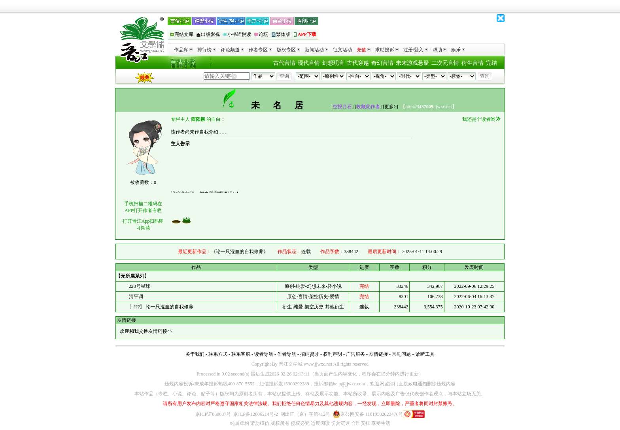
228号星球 (139, 286)
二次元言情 (445, 63)
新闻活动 (316, 50)
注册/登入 (415, 50)
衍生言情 (472, 63)
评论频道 (232, 50)
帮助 (439, 50)
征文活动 (342, 50)
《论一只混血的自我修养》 (239, 251)
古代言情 (284, 63)
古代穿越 (358, 63)
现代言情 (309, 63)
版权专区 (288, 50)
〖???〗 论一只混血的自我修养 (161, 307)
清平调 (136, 296)
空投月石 (342, 106)
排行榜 (206, 50)
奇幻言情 (382, 63)
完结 (491, 63)
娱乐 (458, 50)
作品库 (183, 50)
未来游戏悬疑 (412, 63)
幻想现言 (333, 63)
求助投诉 (387, 50)
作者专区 (260, 50)
